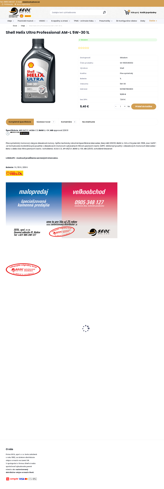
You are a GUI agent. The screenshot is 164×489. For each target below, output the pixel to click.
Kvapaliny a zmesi (59, 21)
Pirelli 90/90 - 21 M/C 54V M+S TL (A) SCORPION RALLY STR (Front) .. (138, 334)
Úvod (15, 26)
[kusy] (118, 106)
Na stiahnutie (88, 122)
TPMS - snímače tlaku (84, 21)
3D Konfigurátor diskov (126, 21)
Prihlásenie (8, 4)
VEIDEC (42, 21)
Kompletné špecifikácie (20, 122)
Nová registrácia (23, 4)
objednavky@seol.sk (31, 2)
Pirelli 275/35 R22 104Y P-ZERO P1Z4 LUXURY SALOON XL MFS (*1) (60, 330)
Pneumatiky (104, 21)
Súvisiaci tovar (46, 122)
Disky (142, 21)
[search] (104, 13)
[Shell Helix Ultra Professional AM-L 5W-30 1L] (38, 70)
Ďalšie (152, 21)
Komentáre (69, 122)
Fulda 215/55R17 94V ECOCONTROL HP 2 (24, 336)
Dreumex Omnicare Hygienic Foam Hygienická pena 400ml (99, 334)
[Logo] (20, 12)
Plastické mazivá (25, 21)
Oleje (9, 21)
